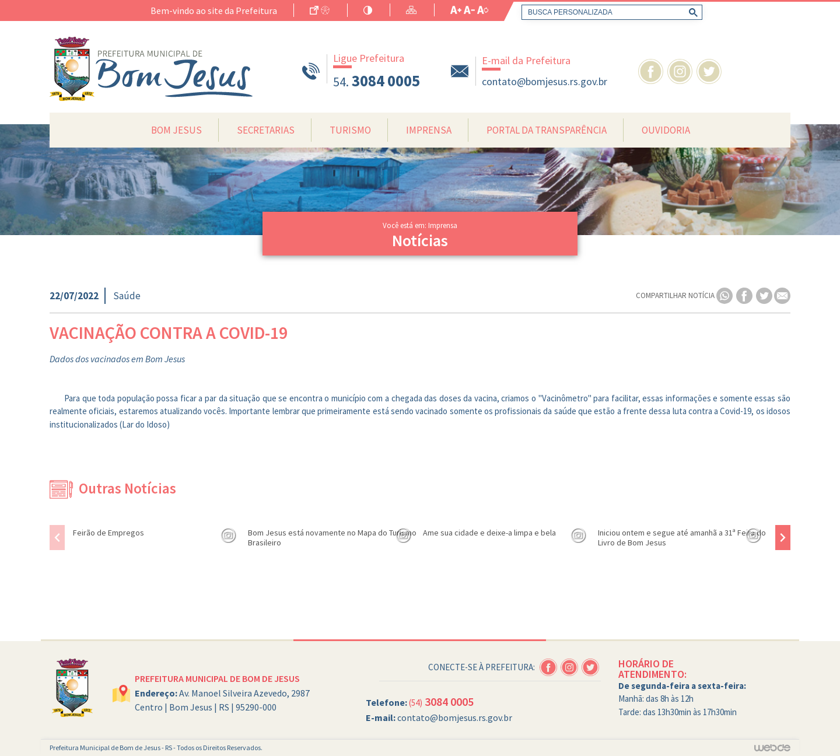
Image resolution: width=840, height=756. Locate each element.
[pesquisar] (609, 12)
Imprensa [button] (429, 130)
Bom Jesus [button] (176, 130)
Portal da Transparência (547, 130)
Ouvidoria (666, 130)
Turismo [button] (350, 130)
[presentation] (57, 537)
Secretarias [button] (266, 130)
